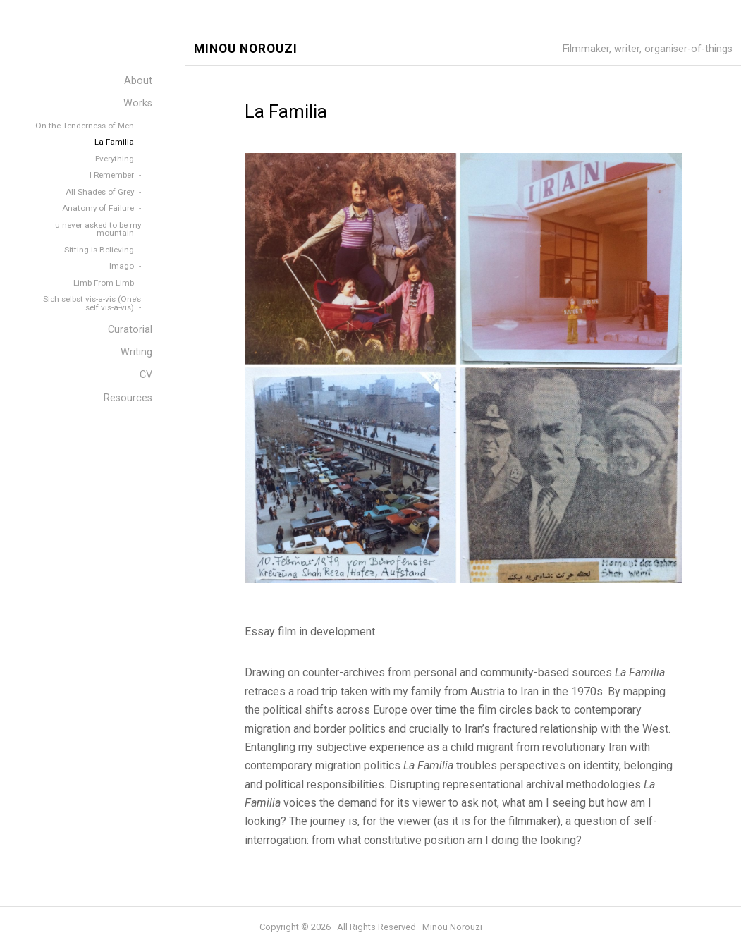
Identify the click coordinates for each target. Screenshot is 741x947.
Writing (136, 352)
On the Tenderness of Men (84, 125)
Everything (114, 159)
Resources (128, 398)
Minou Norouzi (246, 49)
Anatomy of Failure (98, 208)
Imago (121, 266)
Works (137, 103)
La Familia (114, 142)
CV (146, 375)
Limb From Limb (103, 283)
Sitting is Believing (99, 250)
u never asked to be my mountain (98, 229)
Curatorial (130, 330)
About (138, 81)
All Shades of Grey (100, 192)
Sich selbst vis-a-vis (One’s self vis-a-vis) (92, 303)
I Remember (112, 175)
